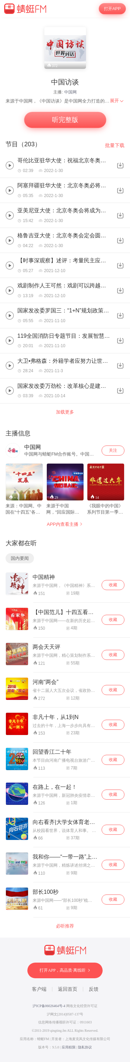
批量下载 (114, 145)
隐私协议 (85, 1047)
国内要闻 (20, 558)
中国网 (70, 92)
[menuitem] (117, 101)
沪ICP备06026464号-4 (49, 1006)
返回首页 (67, 989)
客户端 (39, 989)
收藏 (113, 584)
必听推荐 (65, 926)
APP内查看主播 (65, 524)
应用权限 (69, 1047)
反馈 (93, 989)
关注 (113, 450)
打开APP (112, 8)
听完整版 (65, 120)
